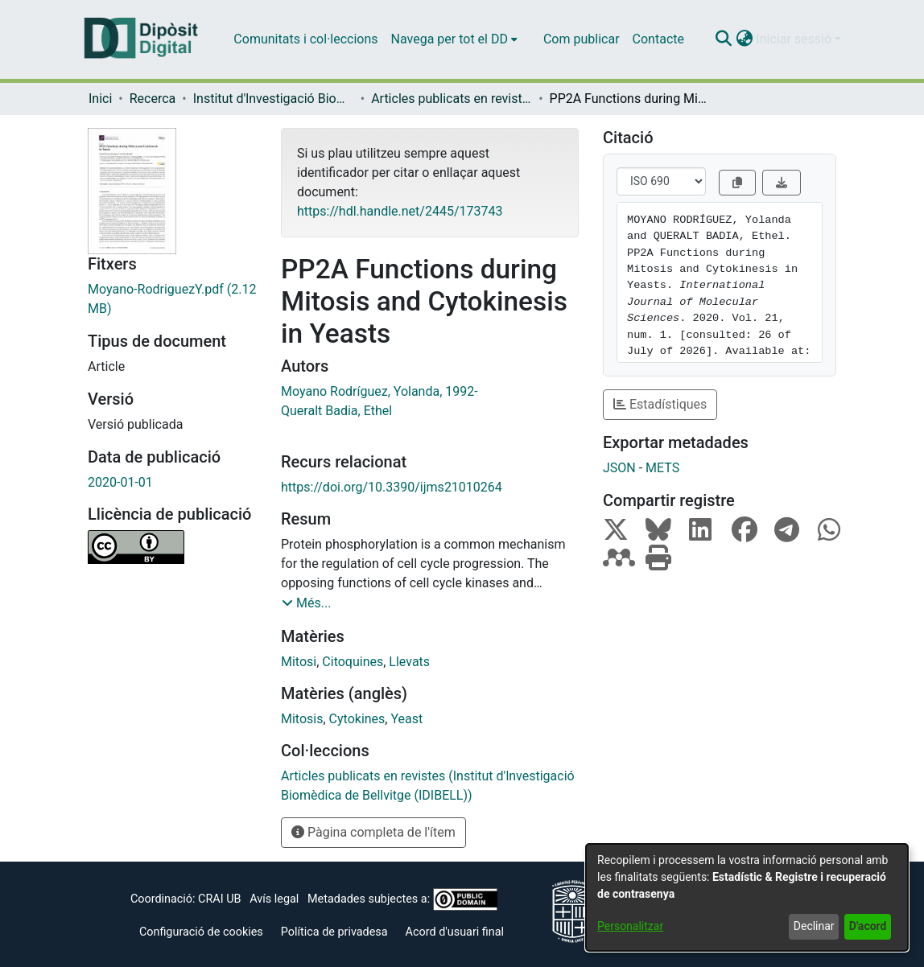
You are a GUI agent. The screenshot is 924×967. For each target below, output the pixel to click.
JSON (619, 467)
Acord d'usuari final (455, 932)
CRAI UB (219, 899)
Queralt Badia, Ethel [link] (336, 410)
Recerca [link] (153, 98)
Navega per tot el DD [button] (449, 39)
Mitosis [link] (302, 718)
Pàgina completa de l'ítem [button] (373, 832)
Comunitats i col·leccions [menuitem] (305, 39)
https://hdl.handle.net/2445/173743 (399, 211)
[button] (723, 39)
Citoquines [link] (352, 661)
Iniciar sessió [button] (795, 39)
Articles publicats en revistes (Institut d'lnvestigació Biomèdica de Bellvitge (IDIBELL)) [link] (451, 98)
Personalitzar (630, 926)
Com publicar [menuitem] (581, 39)
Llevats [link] (409, 661)
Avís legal (274, 899)
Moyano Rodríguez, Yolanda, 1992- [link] (379, 391)
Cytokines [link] (357, 718)
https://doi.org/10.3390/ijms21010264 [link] (391, 487)
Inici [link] (100, 98)
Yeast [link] (406, 718)
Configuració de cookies (201, 932)
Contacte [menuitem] (658, 39)
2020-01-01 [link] (120, 482)
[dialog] (747, 897)
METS (662, 467)
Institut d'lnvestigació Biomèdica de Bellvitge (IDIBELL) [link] (273, 98)
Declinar (814, 926)
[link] (172, 299)
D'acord (868, 926)
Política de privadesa (334, 932)
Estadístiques (660, 404)
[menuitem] (454, 39)
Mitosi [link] (298, 661)
